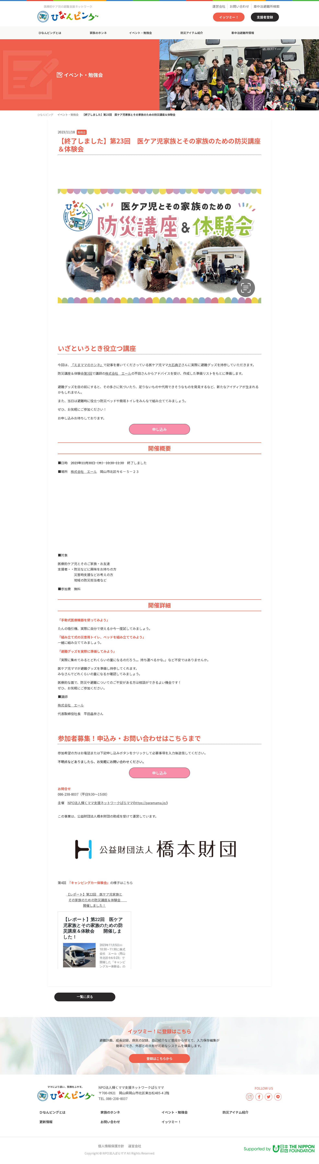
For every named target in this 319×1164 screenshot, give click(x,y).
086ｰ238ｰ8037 (117, 1098)
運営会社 (218, 6)
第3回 (88, 373)
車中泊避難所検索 (266, 6)
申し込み (159, 429)
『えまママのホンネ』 (87, 364)
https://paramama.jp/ (150, 802)
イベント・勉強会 (140, 33)
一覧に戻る (85, 996)
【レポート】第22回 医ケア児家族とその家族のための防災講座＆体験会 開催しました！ (97, 900)
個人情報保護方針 (111, 1145)
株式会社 (113, 373)
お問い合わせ (239, 6)
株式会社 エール (84, 471)
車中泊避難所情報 (242, 33)
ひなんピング (45, 115)
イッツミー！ (229, 17)
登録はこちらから (159, 1058)
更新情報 (45, 1121)
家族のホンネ (98, 33)
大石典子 (174, 364)
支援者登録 (265, 17)
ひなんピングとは (49, 33)
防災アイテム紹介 (191, 33)
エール (126, 373)
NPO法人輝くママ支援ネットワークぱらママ (100, 802)
